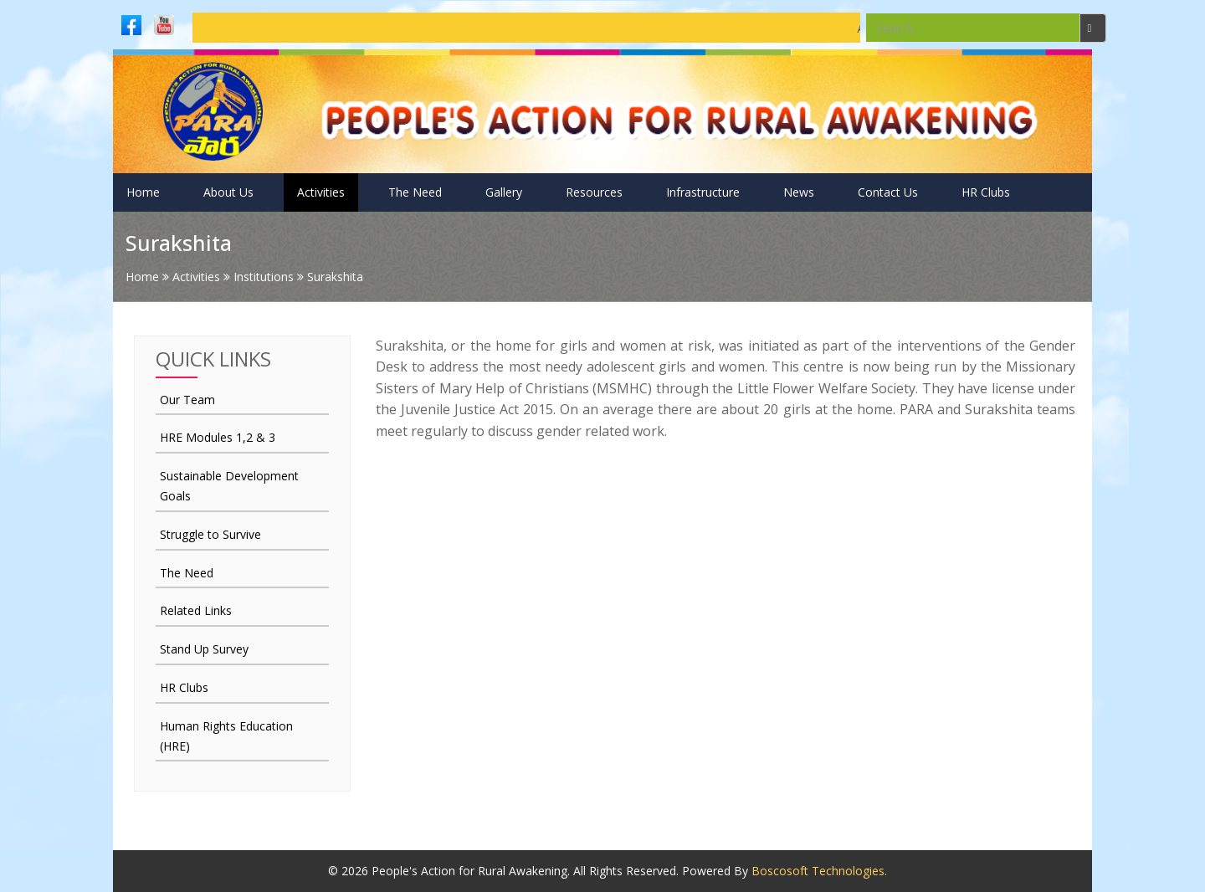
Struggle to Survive (210, 534)
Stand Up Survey (204, 649)
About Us (228, 192)
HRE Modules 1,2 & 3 (217, 437)
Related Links (196, 610)
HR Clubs (985, 192)
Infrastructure (703, 192)
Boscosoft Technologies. (819, 871)
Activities (321, 192)
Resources (594, 192)
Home (143, 192)
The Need (415, 192)
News (798, 192)
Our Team (187, 400)
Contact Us (888, 192)
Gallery (503, 192)
